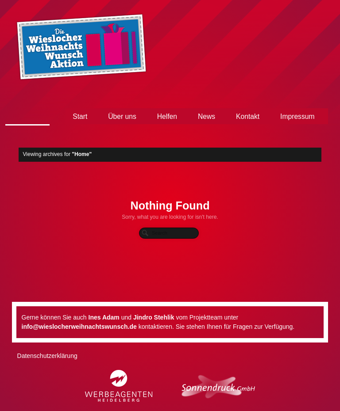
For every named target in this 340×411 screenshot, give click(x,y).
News (206, 116)
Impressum (297, 116)
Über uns (122, 116)
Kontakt (247, 116)
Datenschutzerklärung (47, 355)
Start (80, 116)
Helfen (167, 116)
